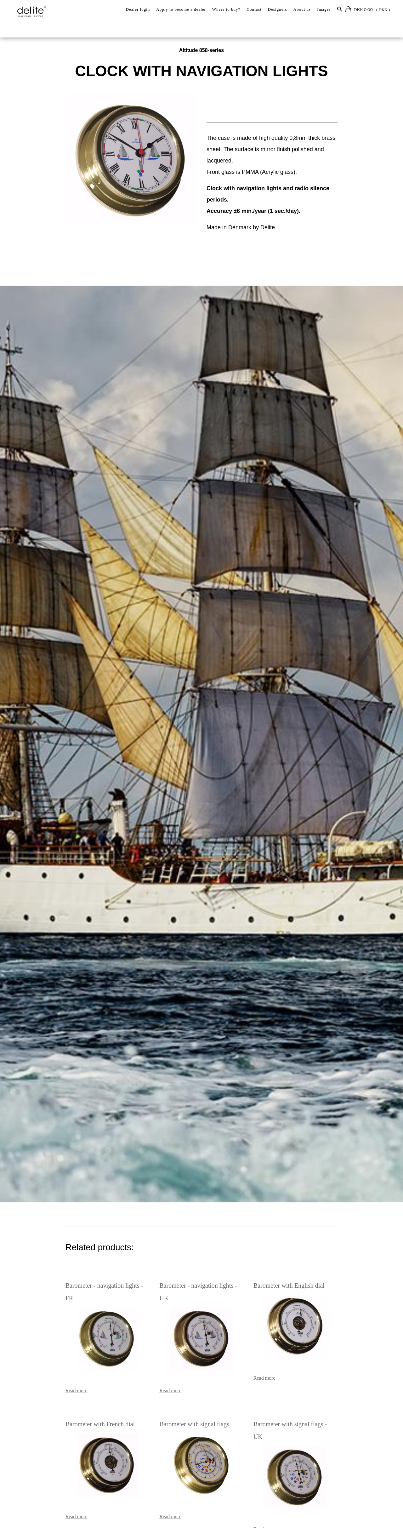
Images (324, 9)
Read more (38, 1365)
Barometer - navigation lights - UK (191, 1273)
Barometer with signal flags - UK (308, 1399)
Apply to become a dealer (181, 9)
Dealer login (138, 9)
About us (302, 9)
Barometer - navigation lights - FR (70, 1273)
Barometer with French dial (62, 1399)
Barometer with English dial (301, 1273)
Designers (277, 9)
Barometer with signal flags (182, 1399)
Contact (254, 9)
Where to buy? (226, 9)
